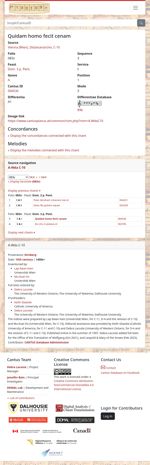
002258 (124, 205)
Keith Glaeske (23, 302)
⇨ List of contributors (20, 398)
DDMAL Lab (15, 388)
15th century (24, 259)
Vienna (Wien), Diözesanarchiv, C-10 (34, 47)
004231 (124, 200)
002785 (122, 224)
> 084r (43, 177)
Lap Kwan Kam (23, 268)
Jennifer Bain (16, 377)
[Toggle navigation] (135, 8)
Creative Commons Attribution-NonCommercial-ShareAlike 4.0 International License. (74, 385)
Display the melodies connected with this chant (44, 150)
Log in (107, 416)
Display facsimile (25, 181)
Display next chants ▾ (21, 232)
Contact (108, 368)
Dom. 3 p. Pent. (19, 69)
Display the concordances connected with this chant (48, 135)
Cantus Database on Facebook (120, 373)
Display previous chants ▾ (24, 190)
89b (80, 110)
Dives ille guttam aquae (46, 205)
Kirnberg (30, 255)
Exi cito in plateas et (46, 224)
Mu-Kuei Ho (21, 276)
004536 (13, 91)
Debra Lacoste (23, 289)
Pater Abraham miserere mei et (51, 200)
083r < (33, 177)
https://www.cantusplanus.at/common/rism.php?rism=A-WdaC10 (55, 121)
